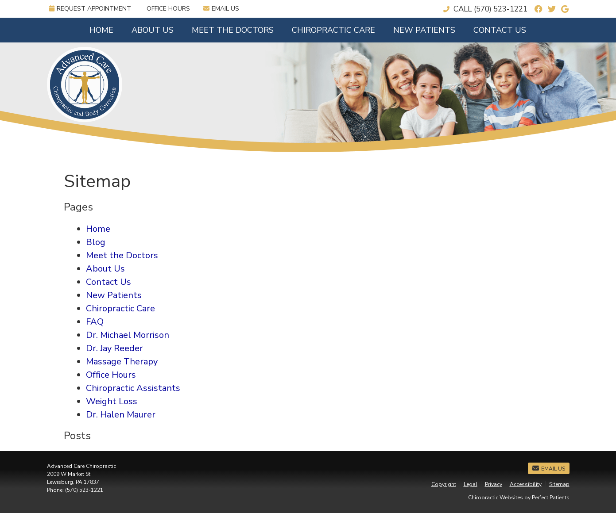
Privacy (493, 484)
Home (101, 30)
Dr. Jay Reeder (114, 348)
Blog (95, 242)
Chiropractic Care (333, 30)
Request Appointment (90, 8)
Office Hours (168, 8)
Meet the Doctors (233, 30)
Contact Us (499, 30)
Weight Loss (111, 401)
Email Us (221, 8)
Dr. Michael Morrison (127, 335)
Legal (470, 484)
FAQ (95, 322)
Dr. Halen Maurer (120, 415)
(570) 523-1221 (500, 9)
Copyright (443, 484)
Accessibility (526, 484)
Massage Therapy (122, 362)
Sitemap (559, 484)
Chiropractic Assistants (133, 388)
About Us (153, 30)
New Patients (424, 30)
